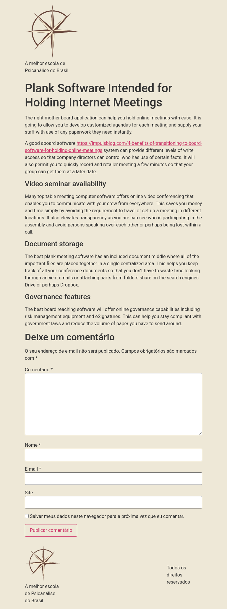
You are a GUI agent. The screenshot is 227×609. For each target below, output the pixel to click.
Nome (33, 445)
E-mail (33, 469)
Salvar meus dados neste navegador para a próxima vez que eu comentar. (107, 516)
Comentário (39, 369)
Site (29, 492)
